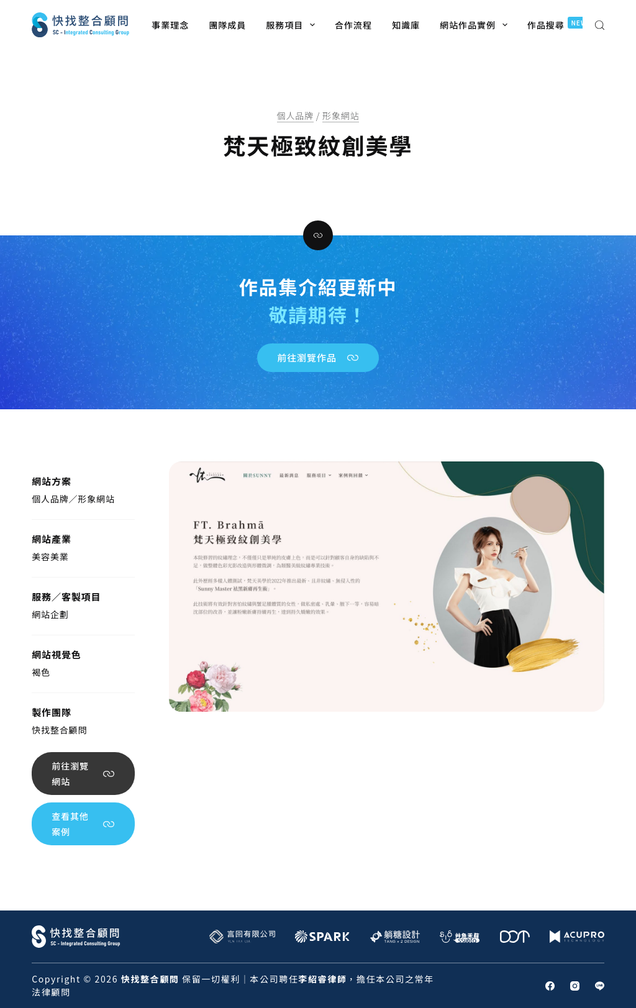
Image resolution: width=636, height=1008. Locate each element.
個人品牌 (295, 115)
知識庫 (406, 25)
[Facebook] (550, 986)
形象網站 (340, 115)
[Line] (599, 986)
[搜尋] (599, 25)
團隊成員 (227, 25)
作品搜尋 (560, 24)
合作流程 (353, 25)
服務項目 (293, 24)
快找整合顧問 (59, 730)
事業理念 (170, 25)
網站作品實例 (476, 24)
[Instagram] (574, 986)
